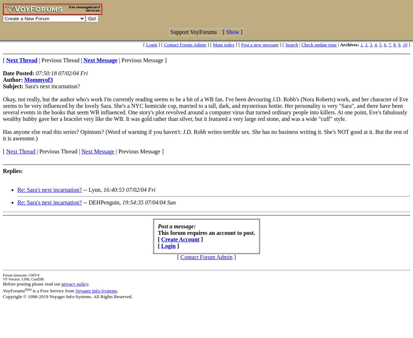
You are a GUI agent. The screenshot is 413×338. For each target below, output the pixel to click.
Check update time (318, 44)
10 (405, 44)
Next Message (97, 151)
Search (291, 44)
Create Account (180, 239)
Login (151, 44)
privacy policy (74, 284)
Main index (224, 44)
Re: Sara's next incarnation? (49, 190)
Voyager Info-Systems (96, 290)
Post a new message (260, 44)
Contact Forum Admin (185, 44)
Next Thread (20, 151)
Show (232, 32)
